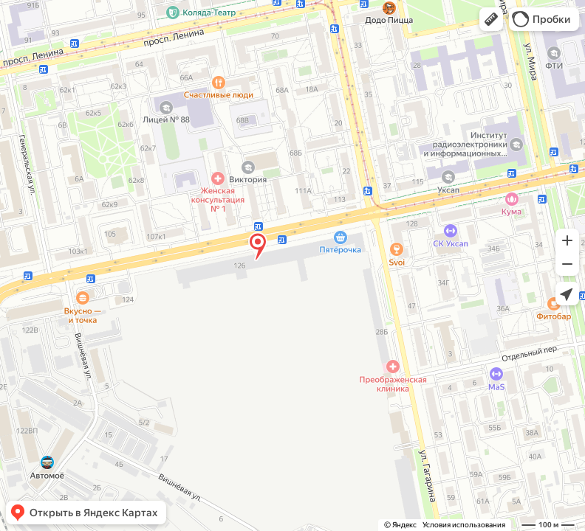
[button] (491, 19)
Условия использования (463, 525)
